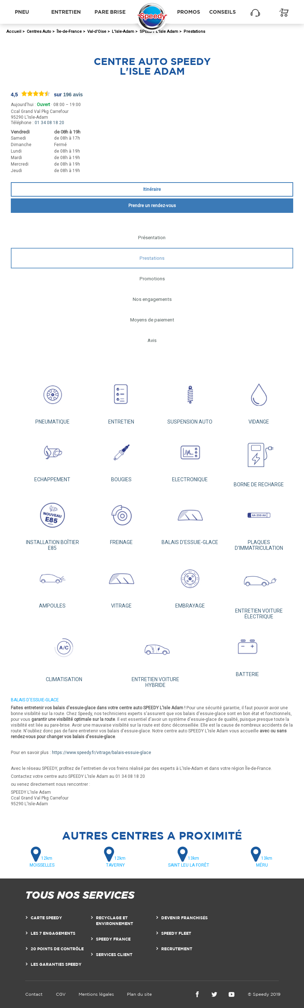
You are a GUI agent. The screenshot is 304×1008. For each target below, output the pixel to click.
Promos (188, 12)
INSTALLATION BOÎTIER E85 (52, 523)
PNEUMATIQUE (52, 399)
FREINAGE (121, 520)
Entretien (66, 12)
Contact (34, 994)
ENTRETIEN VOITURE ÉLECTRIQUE (259, 588)
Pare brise (109, 12)
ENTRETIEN (121, 399)
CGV (61, 994)
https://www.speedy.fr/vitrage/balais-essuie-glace (101, 752)
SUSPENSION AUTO (190, 399)
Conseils (222, 12)
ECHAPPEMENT (52, 457)
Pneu (22, 12)
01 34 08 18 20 (49, 122)
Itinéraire (152, 189)
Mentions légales (96, 994)
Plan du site (139, 994)
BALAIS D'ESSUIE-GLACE (190, 520)
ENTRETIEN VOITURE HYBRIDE (155, 657)
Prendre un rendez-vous (152, 205)
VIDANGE (259, 399)
